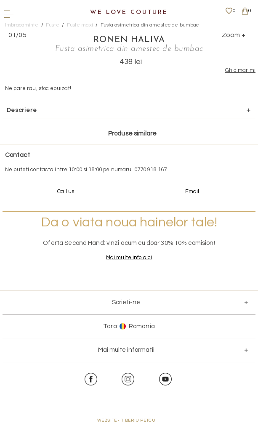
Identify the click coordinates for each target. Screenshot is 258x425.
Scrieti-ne (126, 302)
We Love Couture (129, 12)
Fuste (52, 25)
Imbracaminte (22, 25)
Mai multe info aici (129, 257)
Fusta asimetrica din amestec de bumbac (150, 25)
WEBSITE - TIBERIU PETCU (126, 420)
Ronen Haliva (129, 40)
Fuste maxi (80, 25)
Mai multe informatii (126, 350)
